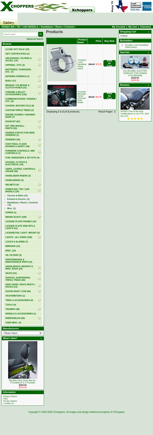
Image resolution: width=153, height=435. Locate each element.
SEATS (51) (11, 273)
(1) (17, 54)
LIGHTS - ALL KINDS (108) (18, 237)
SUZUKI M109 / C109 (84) (18, 291)
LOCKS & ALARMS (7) (16, 241)
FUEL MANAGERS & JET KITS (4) (22, 157)
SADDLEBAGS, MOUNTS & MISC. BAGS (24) (19, 267)
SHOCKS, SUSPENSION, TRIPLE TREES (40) (17, 278)
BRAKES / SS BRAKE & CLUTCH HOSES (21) (17, 86)
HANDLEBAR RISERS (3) (18, 176)
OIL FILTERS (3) (13, 255)
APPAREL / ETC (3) (15, 65)
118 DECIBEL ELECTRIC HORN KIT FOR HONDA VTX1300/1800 (135, 73)
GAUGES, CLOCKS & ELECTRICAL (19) (16, 163)
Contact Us (8, 403)
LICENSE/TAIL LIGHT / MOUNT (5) (22, 233)
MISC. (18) (10, 250)
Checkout (145, 26)
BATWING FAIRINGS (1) (17, 76)
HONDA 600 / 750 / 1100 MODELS (20, 26)
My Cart (133, 26)
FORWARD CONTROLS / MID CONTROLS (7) (20, 152)
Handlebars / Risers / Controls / (58, 26)
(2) (22, 203)
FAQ (5, 398)
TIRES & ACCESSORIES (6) (19, 300)
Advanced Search (35, 39)
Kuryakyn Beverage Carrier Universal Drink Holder (82, 97)
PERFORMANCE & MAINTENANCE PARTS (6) (18, 260)
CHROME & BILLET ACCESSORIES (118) (16, 93)
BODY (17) (10, 81)
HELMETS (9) (12, 184)
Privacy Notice (10, 396)
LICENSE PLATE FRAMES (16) (20, 221)
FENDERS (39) (12, 139)
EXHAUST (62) (12, 121)
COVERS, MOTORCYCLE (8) (19, 105)
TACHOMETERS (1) (15, 296)
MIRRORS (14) (12, 246)
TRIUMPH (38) (12, 309)
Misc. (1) (11, 208)
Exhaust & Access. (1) (18, 199)
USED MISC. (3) (13, 322)
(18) (17, 190)
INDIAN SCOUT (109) (15, 217)
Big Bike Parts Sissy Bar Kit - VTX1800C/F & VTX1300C (22, 381)
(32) (17, 49)
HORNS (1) (10, 212)
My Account (118, 26)
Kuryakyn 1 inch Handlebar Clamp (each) (82, 64)
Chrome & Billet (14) (17, 195)
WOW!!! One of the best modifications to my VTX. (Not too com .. (135, 113)
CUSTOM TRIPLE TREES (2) (19, 110)
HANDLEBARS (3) (14, 180)
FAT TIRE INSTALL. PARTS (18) (15, 127)
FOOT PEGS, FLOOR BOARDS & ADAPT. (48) (17, 145)
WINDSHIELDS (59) (15, 318)
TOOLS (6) (10, 304)
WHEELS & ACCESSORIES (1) (20, 313)
